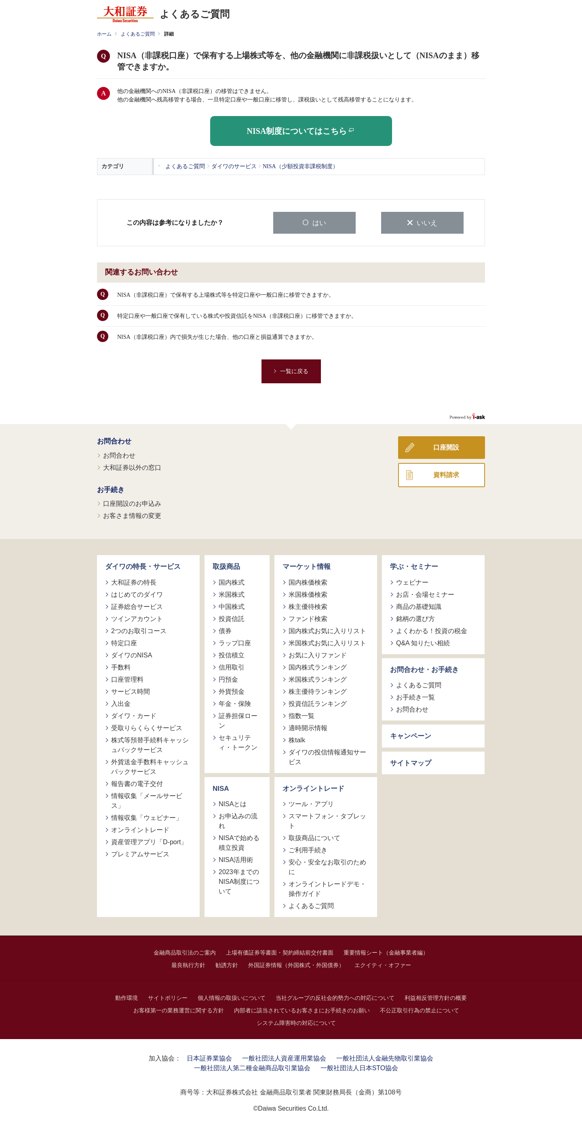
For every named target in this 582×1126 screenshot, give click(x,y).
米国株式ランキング (318, 678)
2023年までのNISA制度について (239, 881)
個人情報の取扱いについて (232, 997)
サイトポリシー (168, 997)
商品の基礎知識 (418, 605)
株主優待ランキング (318, 690)
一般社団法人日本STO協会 (360, 1067)
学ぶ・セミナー (414, 566)
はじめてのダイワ (137, 593)
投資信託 (232, 618)
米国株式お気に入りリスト (327, 642)
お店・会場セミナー (425, 593)
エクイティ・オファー (382, 964)
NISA (221, 788)
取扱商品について (314, 837)
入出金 (121, 702)
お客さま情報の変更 (132, 515)
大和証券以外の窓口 (132, 466)
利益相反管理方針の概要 (436, 997)
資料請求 (446, 474)
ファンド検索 (308, 618)
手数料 (121, 666)
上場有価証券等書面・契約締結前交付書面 (279, 952)
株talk (297, 739)
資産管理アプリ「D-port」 (149, 841)
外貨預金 (232, 690)
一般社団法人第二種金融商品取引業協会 (252, 1067)
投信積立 (232, 654)
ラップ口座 (235, 642)
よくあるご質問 (138, 34)
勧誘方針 (226, 964)
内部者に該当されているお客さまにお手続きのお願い (302, 1010)
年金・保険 (235, 702)
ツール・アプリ (311, 803)
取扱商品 (226, 566)
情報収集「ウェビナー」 (146, 816)
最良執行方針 (188, 964)
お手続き (110, 489)
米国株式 (232, 593)
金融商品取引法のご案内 (185, 952)
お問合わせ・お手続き (424, 669)
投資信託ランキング (318, 702)
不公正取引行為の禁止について (419, 1010)
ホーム (104, 34)
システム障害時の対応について (296, 1022)
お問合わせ (114, 441)
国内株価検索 (308, 581)
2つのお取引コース (139, 630)
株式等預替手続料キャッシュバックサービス (150, 744)
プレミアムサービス (140, 853)
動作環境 (126, 997)
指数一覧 (301, 715)
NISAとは (233, 803)
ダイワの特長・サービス (143, 566)
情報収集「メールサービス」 (146, 800)
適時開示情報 (308, 727)
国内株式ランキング (318, 666)
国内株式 (232, 581)
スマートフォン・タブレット (327, 820)
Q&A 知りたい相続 (423, 642)
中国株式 (232, 605)
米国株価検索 (308, 593)
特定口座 (124, 642)
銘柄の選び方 (415, 618)
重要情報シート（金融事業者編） (386, 952)
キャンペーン (410, 735)
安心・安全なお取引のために (327, 866)
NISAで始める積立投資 (239, 842)
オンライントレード (140, 829)
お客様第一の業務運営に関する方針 (178, 1010)
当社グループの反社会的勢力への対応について (335, 997)
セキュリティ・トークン (238, 741)
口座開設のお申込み (132, 503)
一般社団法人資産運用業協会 (284, 1057)
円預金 (228, 678)
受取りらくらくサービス (146, 727)
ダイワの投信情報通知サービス (327, 756)
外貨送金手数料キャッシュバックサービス (150, 766)
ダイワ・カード (133, 715)
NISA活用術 (236, 859)
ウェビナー (412, 581)
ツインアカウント (137, 618)
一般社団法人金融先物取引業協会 (384, 1057)
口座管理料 (127, 678)
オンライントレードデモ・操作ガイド (327, 888)
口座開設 (446, 447)
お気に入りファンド (318, 654)
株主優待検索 (308, 605)
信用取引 (232, 666)
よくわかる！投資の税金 (431, 630)
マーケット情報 (307, 566)
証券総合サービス (137, 605)
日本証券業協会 (209, 1057)
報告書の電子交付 (137, 783)
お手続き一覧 (415, 696)
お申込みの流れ (238, 820)
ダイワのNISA (131, 654)
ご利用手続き (308, 849)
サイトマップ (410, 762)
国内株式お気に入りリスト (327, 630)
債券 (225, 630)
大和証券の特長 (133, 581)
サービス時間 (130, 690)
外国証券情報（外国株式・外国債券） (296, 964)
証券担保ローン (238, 720)
